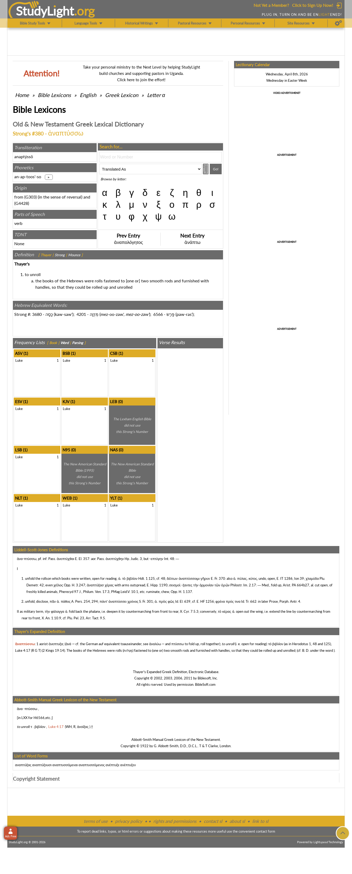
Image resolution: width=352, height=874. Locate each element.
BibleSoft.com (205, 684)
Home (22, 95)
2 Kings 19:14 (53, 650)
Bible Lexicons (54, 95)
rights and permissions (174, 821)
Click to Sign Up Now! (312, 5)
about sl (237, 821)
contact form (265, 831)
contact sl (213, 821)
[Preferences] (338, 23)
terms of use (96, 821)
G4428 (21, 203)
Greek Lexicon (121, 95)
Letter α (156, 95)
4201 (81, 314)
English (88, 95)
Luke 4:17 (22, 650)
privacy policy (128, 821)
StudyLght (45, 10)
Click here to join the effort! (141, 79)
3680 (37, 314)
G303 (30, 196)
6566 (158, 314)
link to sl (260, 821)
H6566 (39, 718)
